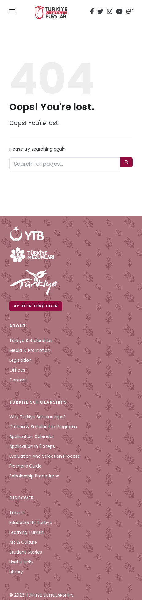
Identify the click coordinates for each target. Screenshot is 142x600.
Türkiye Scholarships (30, 341)
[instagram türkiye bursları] (109, 12)
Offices (17, 370)
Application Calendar (31, 436)
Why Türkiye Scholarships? (37, 417)
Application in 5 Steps (32, 446)
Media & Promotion (29, 350)
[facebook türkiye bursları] (93, 12)
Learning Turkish (26, 532)
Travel (15, 513)
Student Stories (25, 552)
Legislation (20, 360)
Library (16, 572)
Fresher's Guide (25, 466)
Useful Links (21, 562)
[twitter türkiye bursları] (100, 12)
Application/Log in (36, 306)
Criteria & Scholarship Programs (43, 427)
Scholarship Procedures (34, 476)
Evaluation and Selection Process (44, 456)
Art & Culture (23, 542)
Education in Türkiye (30, 522)
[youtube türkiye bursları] (119, 12)
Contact (18, 380)
